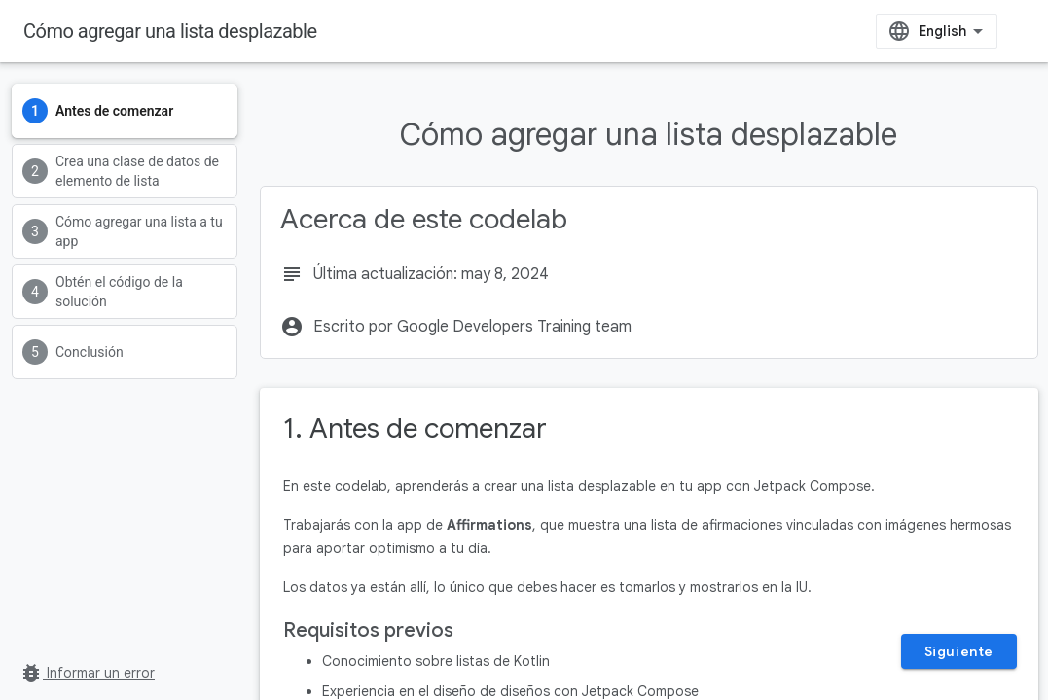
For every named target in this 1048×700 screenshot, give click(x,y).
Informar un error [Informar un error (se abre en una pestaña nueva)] (87, 673)
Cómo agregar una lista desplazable (170, 31)
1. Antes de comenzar (415, 428)
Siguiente (959, 651)
